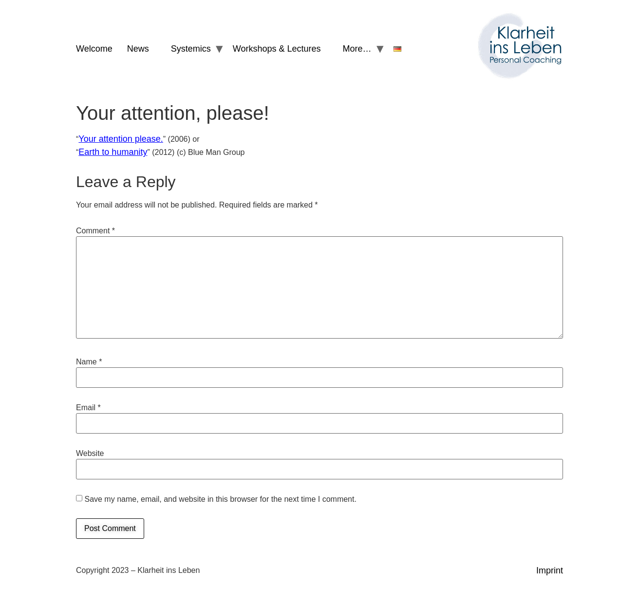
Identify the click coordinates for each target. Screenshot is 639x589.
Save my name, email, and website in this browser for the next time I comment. (220, 499)
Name (89, 362)
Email (88, 408)
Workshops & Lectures (277, 49)
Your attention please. (120, 139)
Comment (95, 231)
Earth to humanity (112, 152)
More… (356, 49)
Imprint (549, 570)
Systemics (191, 49)
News (138, 49)
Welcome (94, 49)
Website (90, 453)
